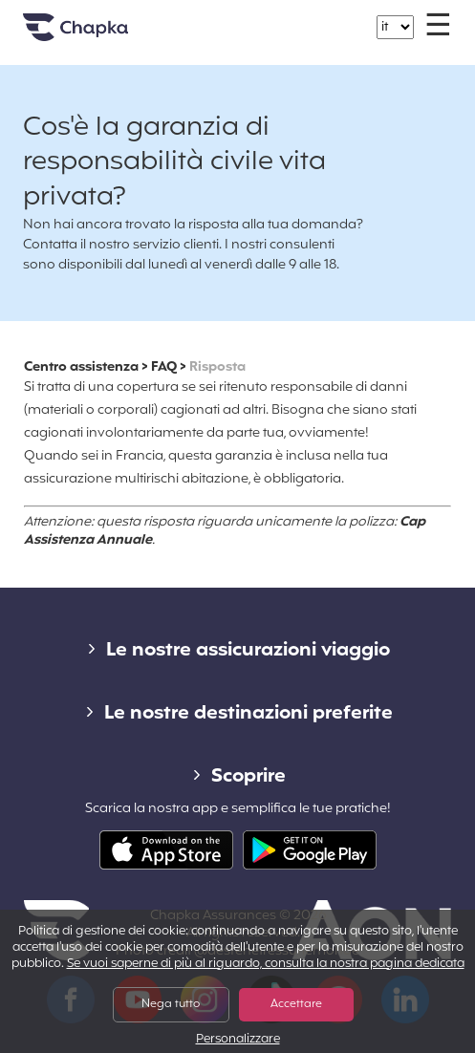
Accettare (296, 1004)
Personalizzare (238, 1040)
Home (99, 34)
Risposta (217, 367)
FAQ (164, 367)
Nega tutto (170, 1004)
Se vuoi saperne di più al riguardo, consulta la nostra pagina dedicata (265, 964)
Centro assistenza (81, 367)
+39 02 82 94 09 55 (248, 18)
